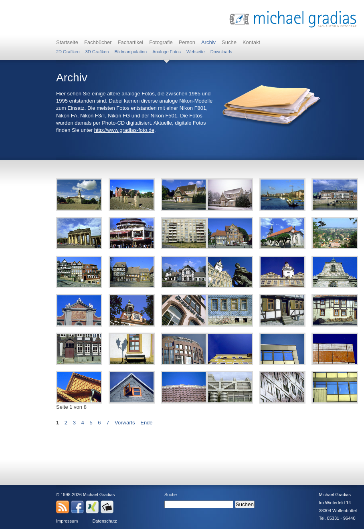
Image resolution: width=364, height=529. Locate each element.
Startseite (67, 42)
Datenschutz (104, 521)
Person (187, 42)
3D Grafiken (97, 51)
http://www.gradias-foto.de (124, 130)
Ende (146, 423)
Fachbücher (98, 42)
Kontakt (251, 42)
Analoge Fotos (166, 51)
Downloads (221, 51)
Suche (229, 42)
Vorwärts (125, 423)
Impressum (67, 521)
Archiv (208, 42)
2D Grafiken (68, 51)
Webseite (195, 51)
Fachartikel (131, 42)
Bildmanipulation (130, 51)
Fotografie (161, 42)
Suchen (245, 504)
